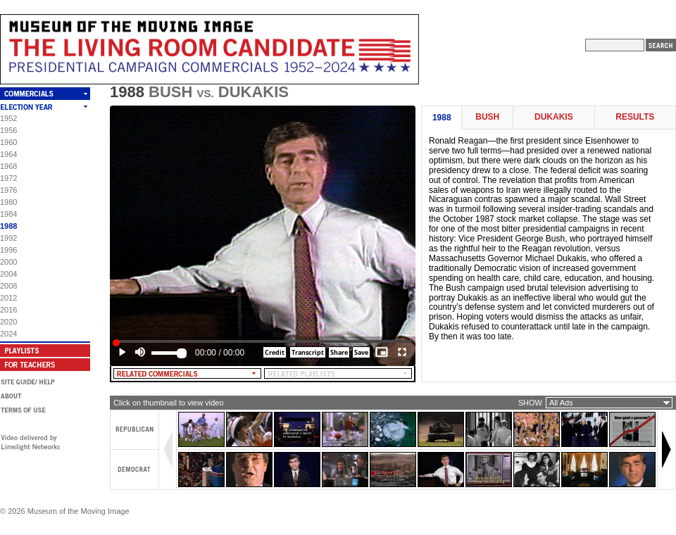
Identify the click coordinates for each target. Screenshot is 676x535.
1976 (8, 190)
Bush (487, 117)
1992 (8, 238)
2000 (8, 262)
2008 (8, 286)
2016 (8, 310)
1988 (8, 226)
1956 (8, 130)
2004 (8, 274)
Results (634, 117)
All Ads (561, 402)
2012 (8, 298)
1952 (8, 118)
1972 (8, 178)
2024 (8, 333)
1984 (8, 214)
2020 (8, 321)
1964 (8, 154)
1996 (8, 250)
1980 (8, 202)
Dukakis (553, 117)
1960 (8, 142)
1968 (8, 166)
